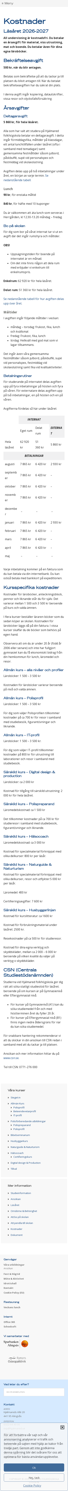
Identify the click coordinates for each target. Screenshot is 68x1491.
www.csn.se (11, 1058)
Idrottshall (10, 1283)
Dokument (16, 1235)
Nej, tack (34, 1477)
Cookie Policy (32, 1486)
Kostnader (16, 1229)
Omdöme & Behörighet (24, 1211)
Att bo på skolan (20, 1217)
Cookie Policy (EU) (14, 1292)
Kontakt (8, 1288)
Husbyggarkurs (19, 1141)
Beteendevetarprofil (24, 1111)
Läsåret (15, 1205)
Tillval (14, 1168)
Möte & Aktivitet (14, 1278)
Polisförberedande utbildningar (28, 1121)
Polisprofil (18, 1107)
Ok (34, 1467)
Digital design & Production (26, 1162)
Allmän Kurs (17, 1103)
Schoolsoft (10, 1326)
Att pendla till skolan (22, 1223)
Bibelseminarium (20, 1135)
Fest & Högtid (12, 1274)
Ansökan (16, 1199)
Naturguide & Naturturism (25, 1147)
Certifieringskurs (22, 1156)
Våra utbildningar (14, 1264)
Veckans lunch (12, 1307)
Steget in (15, 1097)
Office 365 (9, 1322)
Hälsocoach (17, 1153)
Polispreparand (22, 1125)
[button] (62, 1427)
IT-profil (17, 1115)
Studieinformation (21, 1193)
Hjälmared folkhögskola (34, 12)
